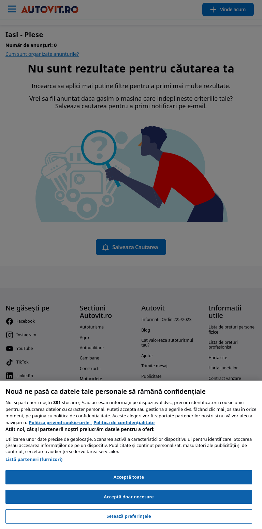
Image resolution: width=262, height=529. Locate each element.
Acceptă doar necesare (129, 497)
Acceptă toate (129, 477)
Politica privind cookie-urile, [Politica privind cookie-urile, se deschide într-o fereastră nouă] (60, 422)
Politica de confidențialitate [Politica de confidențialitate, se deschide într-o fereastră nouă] (124, 422)
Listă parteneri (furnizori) (33, 459)
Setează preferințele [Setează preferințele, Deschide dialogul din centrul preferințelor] (128, 516)
